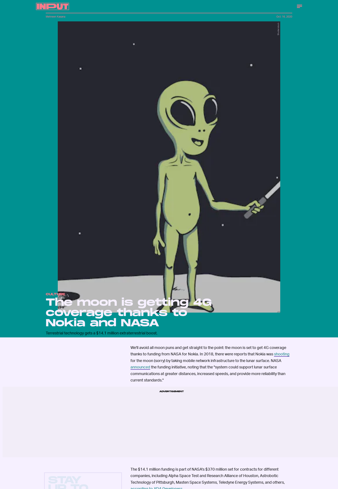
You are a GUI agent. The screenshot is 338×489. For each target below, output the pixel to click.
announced (140, 366)
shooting (281, 353)
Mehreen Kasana (55, 16)
